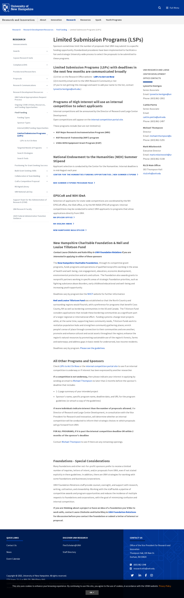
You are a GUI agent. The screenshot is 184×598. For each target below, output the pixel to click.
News (9, 552)
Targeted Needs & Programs (29, 148)
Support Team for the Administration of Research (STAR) (30, 201)
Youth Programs (114, 19)
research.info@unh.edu (144, 568)
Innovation (56, 19)
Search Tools (22, 158)
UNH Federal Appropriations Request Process (30, 98)
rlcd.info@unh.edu (152, 173)
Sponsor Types (23, 123)
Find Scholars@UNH (72, 545)
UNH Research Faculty (22, 209)
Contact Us (11, 545)
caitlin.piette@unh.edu (154, 117)
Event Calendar (13, 558)
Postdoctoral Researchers (24, 72)
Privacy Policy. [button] (165, 586)
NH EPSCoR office (63, 217)
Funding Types (23, 117)
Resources (85, 19)
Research (71, 19)
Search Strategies (25, 153)
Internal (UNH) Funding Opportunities (32, 128)
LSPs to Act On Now (28, 140)
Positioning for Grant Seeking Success (31, 165)
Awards (16, 51)
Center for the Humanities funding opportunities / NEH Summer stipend (94, 174)
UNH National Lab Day (24, 192)
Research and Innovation (18, 19)
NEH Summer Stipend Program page (73, 183)
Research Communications (24, 85)
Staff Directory (69, 552)
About (43, 19)
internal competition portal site (107, 119)
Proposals (17, 78)
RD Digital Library (22, 186)
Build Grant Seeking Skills (25, 171)
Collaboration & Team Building (27, 176)
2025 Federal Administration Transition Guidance (29, 217)
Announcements (20, 44)
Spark (98, 19)
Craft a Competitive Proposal (27, 181)
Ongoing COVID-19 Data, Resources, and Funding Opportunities (30, 106)
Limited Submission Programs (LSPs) (31, 134)
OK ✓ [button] (92, 592)
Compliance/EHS (20, 65)
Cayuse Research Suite (23, 58)
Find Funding (61, 29)
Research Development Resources (38, 29)
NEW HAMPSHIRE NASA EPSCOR (69, 230)
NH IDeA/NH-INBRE (62, 223)
